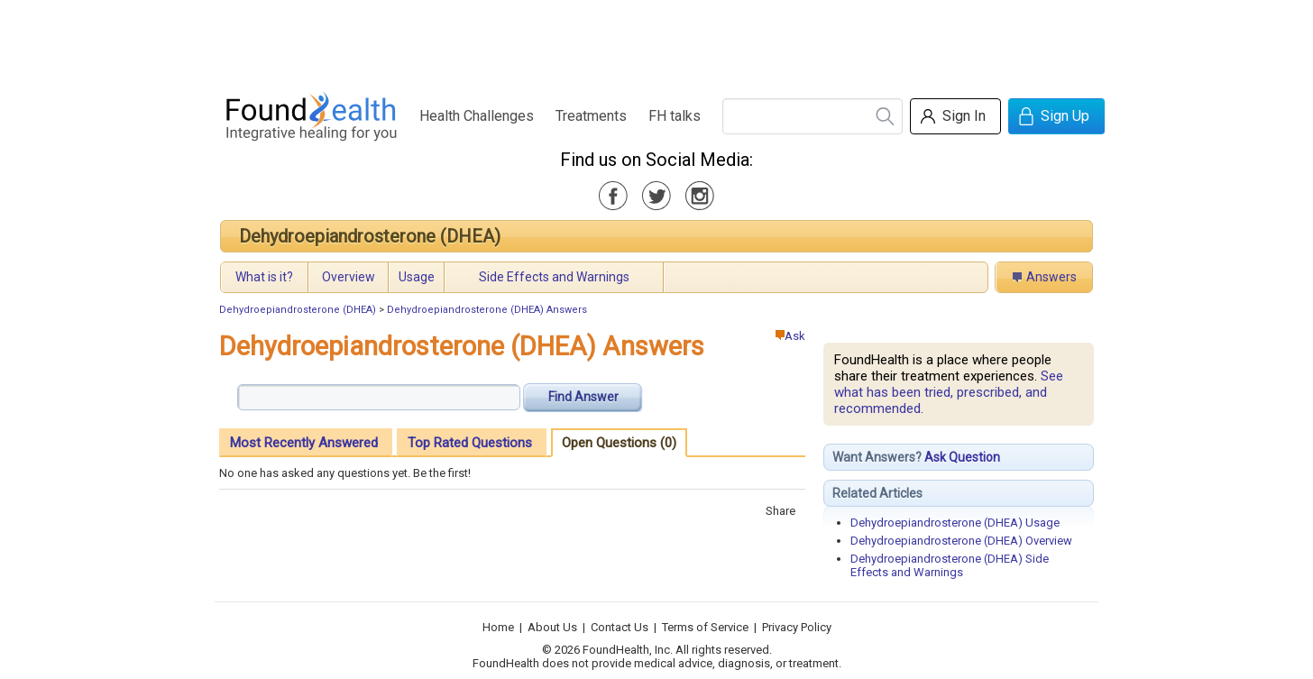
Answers (1051, 277)
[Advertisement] (655, 40)
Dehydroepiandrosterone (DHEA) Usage (955, 522)
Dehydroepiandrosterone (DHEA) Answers (487, 310)
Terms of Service (705, 627)
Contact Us (619, 627)
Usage (417, 277)
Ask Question (962, 457)
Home (498, 627)
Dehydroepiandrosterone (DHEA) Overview (961, 540)
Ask (790, 336)
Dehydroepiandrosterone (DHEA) (369, 236)
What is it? (264, 277)
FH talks (674, 115)
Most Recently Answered (304, 443)
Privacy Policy (796, 627)
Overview (348, 277)
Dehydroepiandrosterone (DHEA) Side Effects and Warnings (949, 565)
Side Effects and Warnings (554, 277)
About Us (552, 627)
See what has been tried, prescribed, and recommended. (948, 392)
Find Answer (583, 397)
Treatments (591, 115)
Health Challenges (476, 115)
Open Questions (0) (619, 443)
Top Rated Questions (470, 443)
